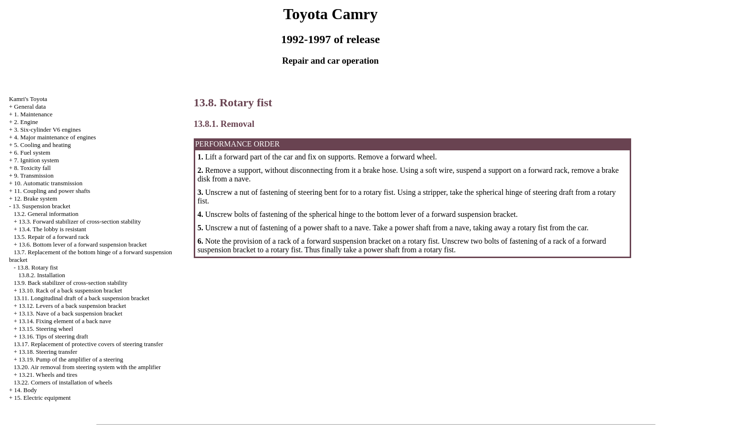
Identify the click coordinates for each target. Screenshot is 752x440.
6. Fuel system (32, 152)
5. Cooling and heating (42, 144)
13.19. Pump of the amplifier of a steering (71, 359)
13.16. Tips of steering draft (53, 336)
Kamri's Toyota (28, 98)
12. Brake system (35, 198)
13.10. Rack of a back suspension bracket (70, 290)
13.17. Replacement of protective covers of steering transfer (89, 344)
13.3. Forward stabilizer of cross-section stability (80, 221)
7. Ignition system (36, 160)
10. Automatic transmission (48, 183)
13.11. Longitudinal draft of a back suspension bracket (82, 298)
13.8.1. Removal (224, 124)
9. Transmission (33, 175)
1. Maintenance (33, 114)
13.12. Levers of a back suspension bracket (72, 305)
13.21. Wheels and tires (48, 374)
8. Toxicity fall (32, 167)
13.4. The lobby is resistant (52, 229)
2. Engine (26, 121)
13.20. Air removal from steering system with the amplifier (87, 367)
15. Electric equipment (42, 397)
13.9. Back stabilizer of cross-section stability (71, 282)
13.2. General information (46, 213)
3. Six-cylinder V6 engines (47, 129)
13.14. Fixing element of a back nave (65, 321)
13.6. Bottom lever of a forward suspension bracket (83, 244)
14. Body (25, 390)
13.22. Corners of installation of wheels (63, 382)
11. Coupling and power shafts (52, 190)
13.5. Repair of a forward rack (51, 236)
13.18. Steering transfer (48, 351)
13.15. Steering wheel (46, 328)
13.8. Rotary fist (37, 267)
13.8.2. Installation (41, 275)
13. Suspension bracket (41, 206)
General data (30, 106)
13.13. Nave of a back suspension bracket (70, 313)
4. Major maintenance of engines (55, 137)
